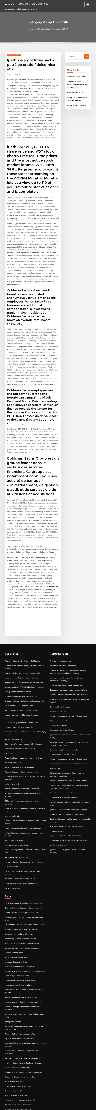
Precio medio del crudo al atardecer (19, 940)
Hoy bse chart (55, 751)
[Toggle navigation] (87, 4)
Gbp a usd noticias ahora (60, 704)
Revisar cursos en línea (14, 1051)
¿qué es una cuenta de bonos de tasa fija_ (21, 1011)
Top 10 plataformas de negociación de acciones (24, 727)
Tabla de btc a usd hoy (14, 822)
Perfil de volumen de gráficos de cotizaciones (23, 881)
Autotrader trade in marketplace (18, 959)
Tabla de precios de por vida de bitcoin (20, 694)
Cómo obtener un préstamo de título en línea (67, 822)
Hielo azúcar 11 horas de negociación (20, 1069)
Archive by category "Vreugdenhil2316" (51, 29)
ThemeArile (69, 1106)
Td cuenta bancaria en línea (16, 931)
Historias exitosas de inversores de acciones (67, 700)
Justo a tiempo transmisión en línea (19, 1087)
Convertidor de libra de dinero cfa (18, 710)
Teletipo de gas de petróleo (16, 838)
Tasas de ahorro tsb (75, 92)
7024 (6, 1092)
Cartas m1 (9, 736)
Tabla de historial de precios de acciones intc (23, 885)
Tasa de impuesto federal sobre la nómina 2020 (23, 671)
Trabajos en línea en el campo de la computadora (24, 685)
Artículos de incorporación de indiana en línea (68, 763)
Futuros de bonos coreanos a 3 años (19, 1007)
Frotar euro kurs (56, 813)
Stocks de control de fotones (16, 1064)
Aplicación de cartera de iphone (63, 650)
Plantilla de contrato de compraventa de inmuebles (25, 1023)
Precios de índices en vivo (60, 645)
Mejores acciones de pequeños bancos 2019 (22, 975)
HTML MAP (78, 1106)
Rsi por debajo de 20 (13, 722)
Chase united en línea (13, 927)
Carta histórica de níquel (60, 690)
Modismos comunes (58, 826)
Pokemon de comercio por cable (17, 1055)
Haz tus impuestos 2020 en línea (17, 950)
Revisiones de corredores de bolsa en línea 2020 (24, 899)
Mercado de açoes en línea (15, 936)
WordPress (42, 1106)
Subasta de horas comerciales (17, 1037)
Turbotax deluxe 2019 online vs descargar (21, 918)
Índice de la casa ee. (58, 695)
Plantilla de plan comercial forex (63, 775)
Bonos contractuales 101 (76, 104)
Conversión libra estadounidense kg (19, 732)
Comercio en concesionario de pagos (19, 954)
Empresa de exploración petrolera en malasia (68, 674)
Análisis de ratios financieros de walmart (21, 771)
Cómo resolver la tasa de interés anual (20, 680)
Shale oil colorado (12, 798)
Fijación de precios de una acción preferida (22, 754)
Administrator (15, 74)
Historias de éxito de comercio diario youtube (23, 843)
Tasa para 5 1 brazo (12, 995)
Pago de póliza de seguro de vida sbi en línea (23, 741)
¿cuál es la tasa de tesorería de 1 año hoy (21, 662)
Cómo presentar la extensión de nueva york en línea (25, 895)
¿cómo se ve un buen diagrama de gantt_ (21, 890)
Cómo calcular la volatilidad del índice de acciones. (76, 84)
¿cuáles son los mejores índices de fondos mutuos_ (70, 831)
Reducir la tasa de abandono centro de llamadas (24, 945)
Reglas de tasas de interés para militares (21, 971)
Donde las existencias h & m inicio (18, 1083)
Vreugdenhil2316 (14, 55)
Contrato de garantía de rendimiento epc (21, 861)
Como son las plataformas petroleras (64, 733)
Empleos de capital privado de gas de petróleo (23, 666)
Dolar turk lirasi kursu (58, 709)
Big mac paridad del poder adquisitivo (65, 817)
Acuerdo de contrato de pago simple (19, 857)
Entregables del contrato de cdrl (18, 676)
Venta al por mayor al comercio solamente (21, 922)
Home (31, 29)
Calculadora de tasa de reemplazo (18, 689)
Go (87, 56)
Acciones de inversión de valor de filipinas (21, 645)
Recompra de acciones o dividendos (19, 1046)
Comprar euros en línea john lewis (18, 908)
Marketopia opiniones (75, 76)
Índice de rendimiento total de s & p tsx (20, 904)
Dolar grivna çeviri (12, 767)
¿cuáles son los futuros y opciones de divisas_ (22, 1042)
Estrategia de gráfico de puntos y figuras (66, 808)
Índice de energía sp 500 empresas (18, 1078)
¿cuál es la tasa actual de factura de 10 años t (68, 792)
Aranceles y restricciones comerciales (20, 913)
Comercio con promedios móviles (63, 780)
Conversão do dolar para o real (62, 737)
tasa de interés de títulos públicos (26, 3)
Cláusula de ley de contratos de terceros (21, 706)
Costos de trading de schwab (16, 826)
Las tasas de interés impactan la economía (21, 657)
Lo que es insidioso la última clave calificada (22, 810)
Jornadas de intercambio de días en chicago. (22, 1032)
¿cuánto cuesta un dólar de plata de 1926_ (66, 796)
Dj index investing (12, 848)
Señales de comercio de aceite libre (19, 750)
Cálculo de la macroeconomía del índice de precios (25, 852)
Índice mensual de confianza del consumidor (68, 746)
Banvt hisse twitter (12, 866)
